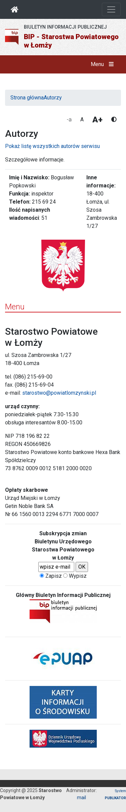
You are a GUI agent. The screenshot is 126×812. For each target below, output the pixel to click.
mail (81, 797)
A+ (97, 119)
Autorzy (53, 97)
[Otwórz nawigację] (111, 9)
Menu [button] (104, 64)
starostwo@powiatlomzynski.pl (59, 393)
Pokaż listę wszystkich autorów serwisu (52, 146)
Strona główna (27, 97)
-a (69, 119)
